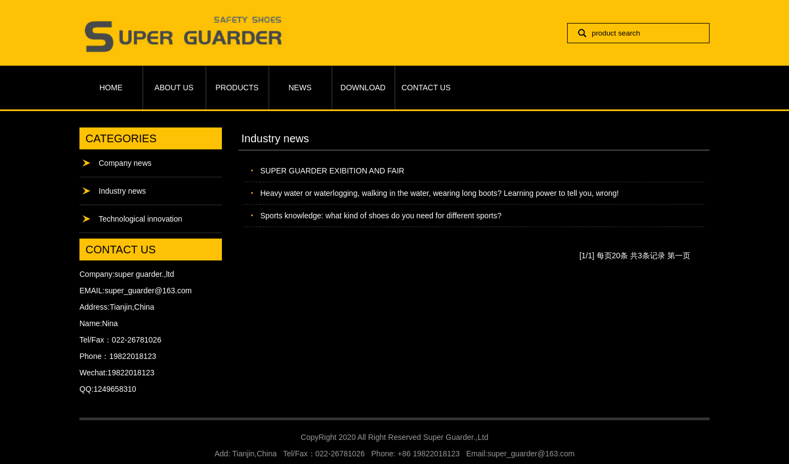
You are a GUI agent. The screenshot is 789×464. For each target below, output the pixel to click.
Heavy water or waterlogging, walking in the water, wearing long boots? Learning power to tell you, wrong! (439, 193)
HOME (111, 87)
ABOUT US (174, 87)
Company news (125, 163)
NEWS (300, 87)
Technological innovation (140, 218)
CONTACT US (426, 87)
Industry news (122, 191)
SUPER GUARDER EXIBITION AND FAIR (332, 170)
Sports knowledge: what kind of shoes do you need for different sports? (380, 215)
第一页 (678, 255)
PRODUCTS (237, 87)
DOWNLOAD (362, 87)
